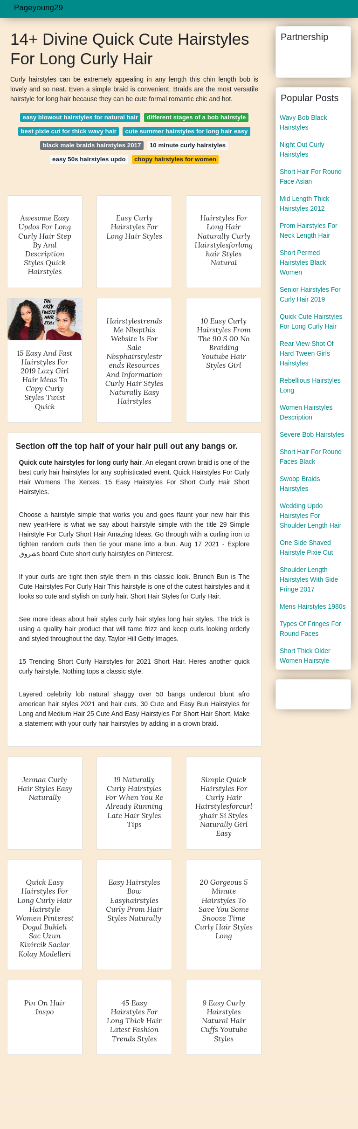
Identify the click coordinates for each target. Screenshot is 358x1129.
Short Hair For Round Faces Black (311, 456)
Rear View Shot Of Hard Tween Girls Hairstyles (307, 353)
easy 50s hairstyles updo (88, 159)
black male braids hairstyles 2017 (92, 145)
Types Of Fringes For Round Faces (310, 628)
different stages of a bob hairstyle (196, 117)
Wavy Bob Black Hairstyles (303, 122)
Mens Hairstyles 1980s (313, 606)
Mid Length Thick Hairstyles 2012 (304, 203)
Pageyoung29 (38, 7)
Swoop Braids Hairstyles (300, 483)
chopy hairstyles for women (175, 159)
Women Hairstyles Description (306, 412)
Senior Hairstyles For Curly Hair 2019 (310, 294)
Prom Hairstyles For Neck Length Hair (308, 230)
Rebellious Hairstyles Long (310, 385)
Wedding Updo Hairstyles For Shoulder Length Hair (310, 515)
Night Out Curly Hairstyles (302, 149)
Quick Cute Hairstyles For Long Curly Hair (311, 321)
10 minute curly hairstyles (188, 145)
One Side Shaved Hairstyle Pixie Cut (306, 547)
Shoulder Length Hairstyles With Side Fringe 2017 (309, 579)
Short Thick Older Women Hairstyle (305, 655)
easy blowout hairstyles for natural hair (80, 117)
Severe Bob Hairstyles (312, 434)
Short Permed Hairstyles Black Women (303, 262)
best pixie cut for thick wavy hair (68, 131)
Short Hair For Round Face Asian (311, 176)
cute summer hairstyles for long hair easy (186, 131)
